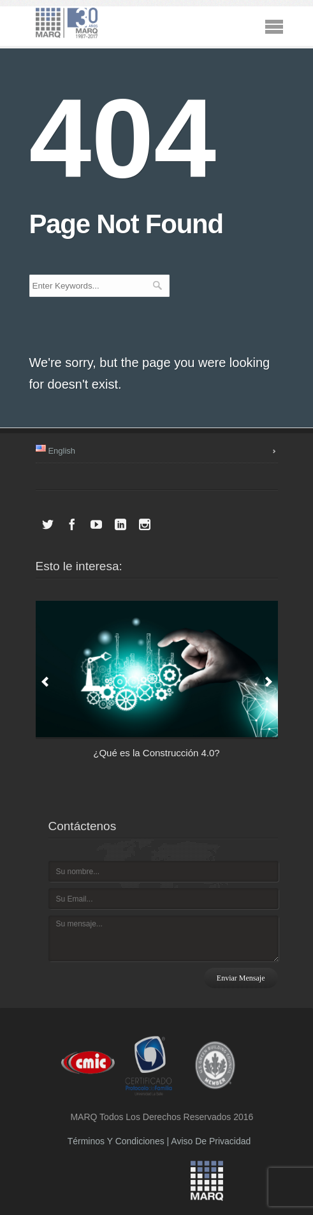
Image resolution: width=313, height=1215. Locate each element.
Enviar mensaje (241, 978)
